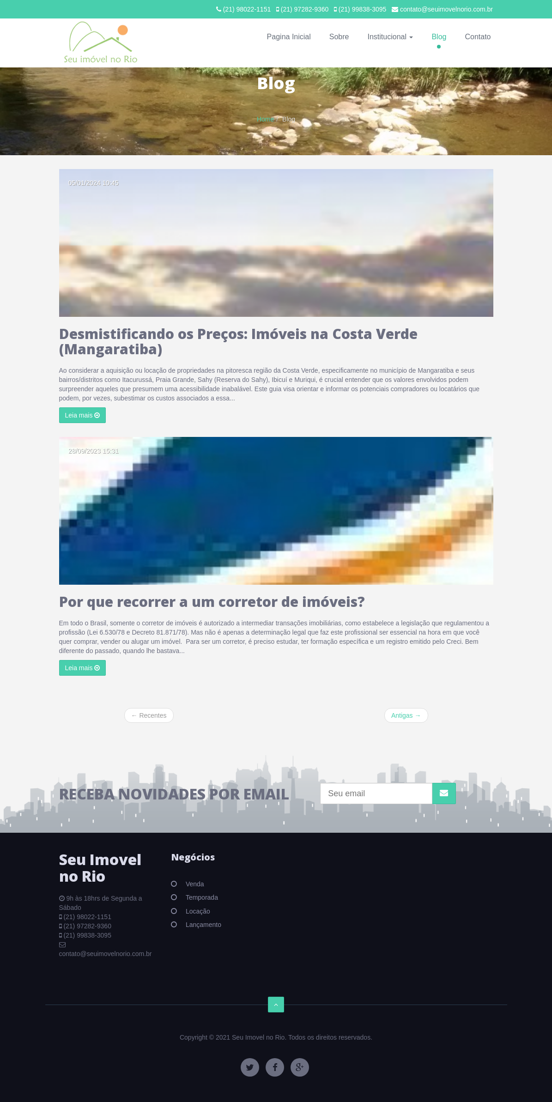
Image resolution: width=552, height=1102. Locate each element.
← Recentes (149, 715)
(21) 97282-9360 (302, 9)
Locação (197, 911)
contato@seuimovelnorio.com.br (442, 9)
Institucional (390, 37)
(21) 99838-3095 (360, 9)
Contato (478, 37)
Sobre (339, 37)
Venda (194, 884)
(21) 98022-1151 (243, 9)
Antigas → (406, 715)
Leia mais (82, 415)
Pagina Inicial (289, 37)
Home (265, 119)
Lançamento (202, 924)
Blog (438, 37)
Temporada (201, 897)
